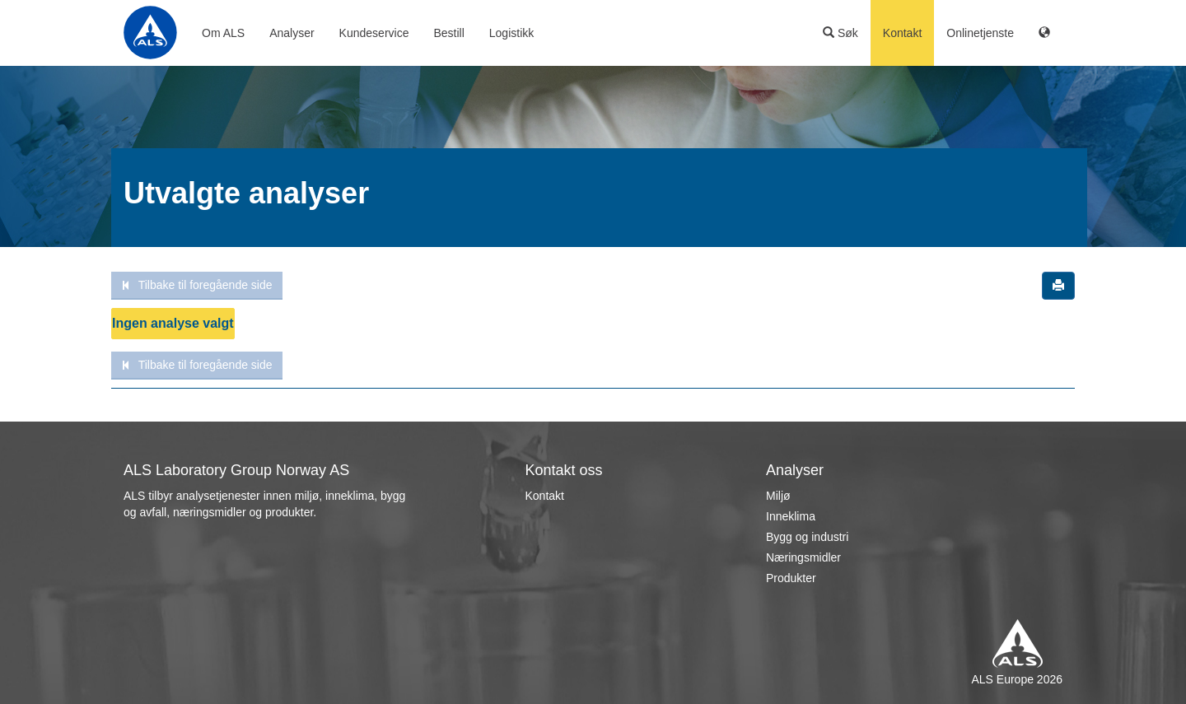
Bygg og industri (807, 536)
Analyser (291, 33)
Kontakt (902, 33)
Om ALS (223, 33)
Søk (840, 33)
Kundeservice (374, 33)
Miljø (778, 495)
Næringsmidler (803, 557)
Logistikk (511, 33)
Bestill (448, 33)
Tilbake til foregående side (197, 284)
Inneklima (790, 516)
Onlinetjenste (980, 33)
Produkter (791, 578)
